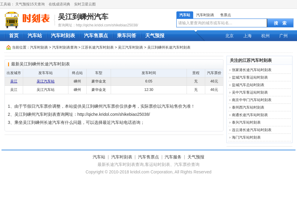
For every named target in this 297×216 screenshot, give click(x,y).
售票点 (225, 15)
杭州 (265, 35)
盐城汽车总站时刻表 (248, 85)
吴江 (13, 81)
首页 (14, 35)
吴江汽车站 (46, 81)
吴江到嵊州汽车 (83, 17)
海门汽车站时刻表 (246, 137)
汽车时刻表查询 (64, 47)
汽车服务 (173, 156)
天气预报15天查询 (29, 4)
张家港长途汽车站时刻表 (252, 70)
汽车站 (184, 15)
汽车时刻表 (205, 15)
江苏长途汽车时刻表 (97, 47)
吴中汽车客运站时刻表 (250, 92)
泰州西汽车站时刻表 (248, 107)
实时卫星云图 (85, 4)
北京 (229, 35)
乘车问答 (126, 35)
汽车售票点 (96, 35)
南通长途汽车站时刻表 (250, 115)
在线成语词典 (59, 4)
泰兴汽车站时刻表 (246, 122)
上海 (247, 35)
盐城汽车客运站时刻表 (250, 77)
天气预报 (154, 35)
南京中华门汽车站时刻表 (252, 100)
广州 (283, 35)
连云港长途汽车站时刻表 (252, 130)
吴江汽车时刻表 (130, 47)
